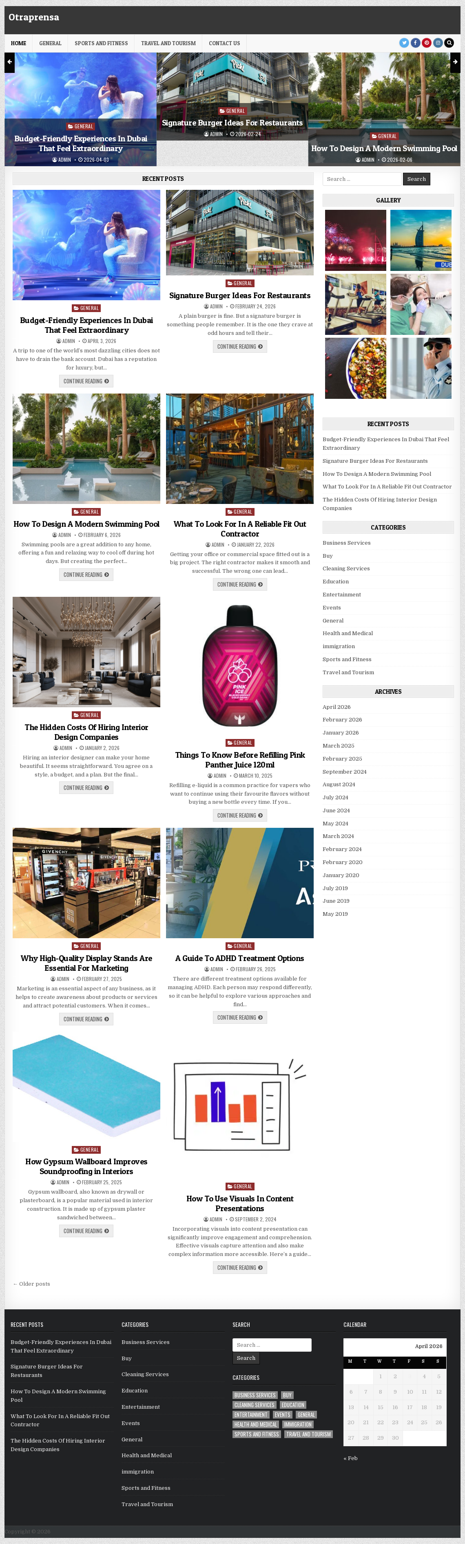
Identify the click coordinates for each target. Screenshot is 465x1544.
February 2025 (342, 759)
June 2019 (336, 901)
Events (332, 608)
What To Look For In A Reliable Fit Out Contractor (240, 529)
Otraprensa (34, 17)
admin (64, 159)
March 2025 (338, 746)
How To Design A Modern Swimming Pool (384, 148)
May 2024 (335, 823)
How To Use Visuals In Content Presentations (240, 1203)
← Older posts (31, 1284)
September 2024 (345, 772)
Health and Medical (348, 633)
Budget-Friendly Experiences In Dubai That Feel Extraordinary (80, 143)
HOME (18, 43)
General (50, 43)
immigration (339, 646)
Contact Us (224, 43)
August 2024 (339, 784)
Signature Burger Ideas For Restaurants (232, 123)
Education (336, 581)
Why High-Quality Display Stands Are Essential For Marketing (86, 963)
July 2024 (335, 797)
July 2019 (335, 888)
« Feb (350, 1458)
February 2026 (342, 720)
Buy (328, 556)
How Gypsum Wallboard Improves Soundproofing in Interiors (86, 1166)
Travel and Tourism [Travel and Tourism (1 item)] (308, 1434)
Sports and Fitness (101, 43)
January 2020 (341, 875)
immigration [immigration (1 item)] (298, 1424)
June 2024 (336, 810)
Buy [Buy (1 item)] (287, 1395)
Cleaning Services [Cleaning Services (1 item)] (255, 1405)
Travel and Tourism (168, 43)
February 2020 (343, 862)
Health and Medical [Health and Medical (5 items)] (256, 1424)
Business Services (347, 543)
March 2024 (338, 836)
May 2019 (335, 914)
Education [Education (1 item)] (293, 1405)
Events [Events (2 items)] (282, 1415)
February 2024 (342, 849)
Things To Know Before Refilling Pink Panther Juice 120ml (240, 760)
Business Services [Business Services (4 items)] (255, 1395)
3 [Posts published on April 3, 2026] (410, 1376)
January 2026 (341, 733)
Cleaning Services (346, 568)
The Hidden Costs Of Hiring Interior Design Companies (86, 732)
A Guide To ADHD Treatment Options (239, 958)
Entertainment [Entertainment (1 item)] (251, 1415)
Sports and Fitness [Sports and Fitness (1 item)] (257, 1434)
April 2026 (337, 707)
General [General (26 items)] (306, 1415)
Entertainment (342, 595)
